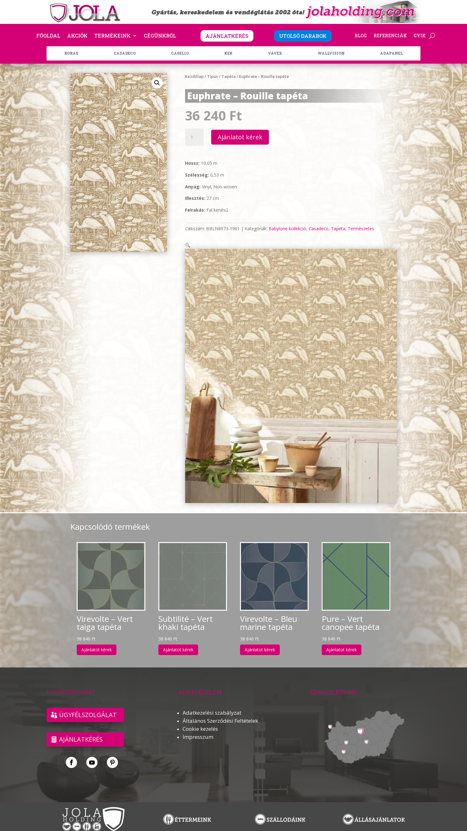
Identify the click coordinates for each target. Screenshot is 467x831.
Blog (361, 36)
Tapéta (228, 76)
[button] (157, 82)
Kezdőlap (194, 76)
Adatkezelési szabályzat (212, 705)
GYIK (420, 36)
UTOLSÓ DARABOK (303, 36)
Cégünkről (160, 36)
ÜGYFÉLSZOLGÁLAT (88, 707)
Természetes (361, 228)
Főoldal (48, 36)
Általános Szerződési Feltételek (220, 713)
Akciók (77, 36)
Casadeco (319, 228)
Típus (212, 76)
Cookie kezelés (200, 721)
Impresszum (198, 729)
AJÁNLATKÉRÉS (227, 36)
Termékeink (112, 36)
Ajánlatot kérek (240, 137)
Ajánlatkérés (81, 732)
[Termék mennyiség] (194, 137)
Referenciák (390, 36)
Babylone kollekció (287, 228)
